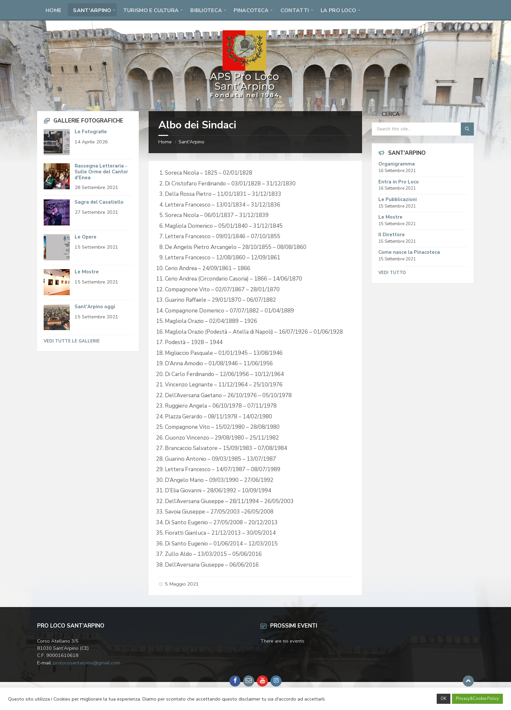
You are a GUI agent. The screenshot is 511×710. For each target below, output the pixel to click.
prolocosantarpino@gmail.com (86, 662)
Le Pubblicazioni (397, 199)
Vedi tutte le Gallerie (72, 341)
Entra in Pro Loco (398, 182)
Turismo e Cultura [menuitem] (151, 10)
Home (165, 141)
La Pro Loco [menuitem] (339, 10)
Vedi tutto (392, 273)
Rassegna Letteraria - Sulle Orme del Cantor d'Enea (101, 172)
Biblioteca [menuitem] (206, 10)
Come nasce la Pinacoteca (409, 252)
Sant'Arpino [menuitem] (92, 10)
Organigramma (396, 164)
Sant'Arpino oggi (95, 306)
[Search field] (423, 129)
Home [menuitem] (53, 10)
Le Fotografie (91, 131)
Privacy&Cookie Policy (477, 699)
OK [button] (443, 699)
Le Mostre (87, 271)
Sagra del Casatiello (99, 202)
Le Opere (85, 237)
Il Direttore (391, 234)
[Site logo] (244, 98)
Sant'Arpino (191, 141)
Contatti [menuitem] (295, 10)
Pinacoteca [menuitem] (251, 10)
